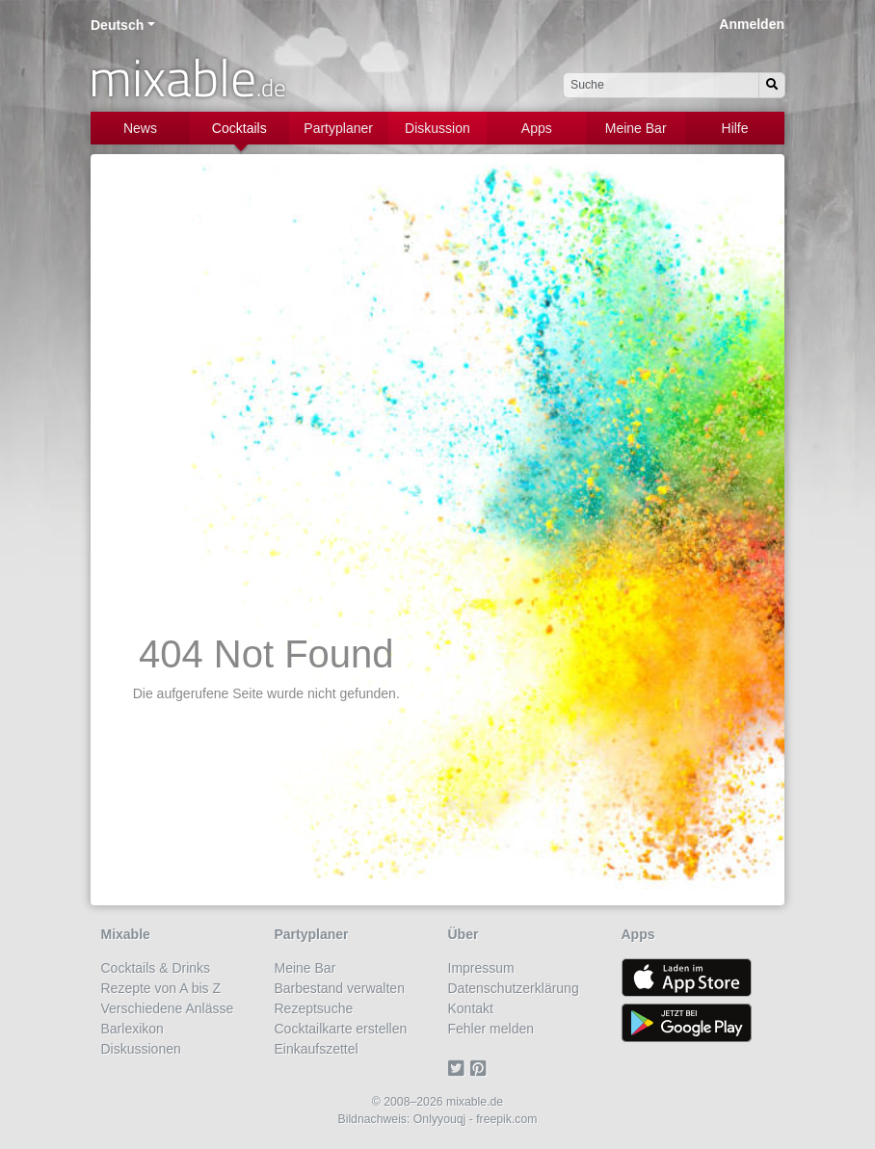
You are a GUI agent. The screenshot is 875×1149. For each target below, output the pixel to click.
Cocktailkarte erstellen (341, 1028)
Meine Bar (636, 128)
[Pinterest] (481, 1069)
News (140, 128)
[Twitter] (459, 1069)
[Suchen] (771, 85)
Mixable (125, 934)
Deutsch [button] (117, 25)
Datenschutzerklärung (513, 988)
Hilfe (735, 128)
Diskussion (437, 128)
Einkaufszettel (316, 1049)
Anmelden (751, 24)
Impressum (481, 968)
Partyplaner (338, 128)
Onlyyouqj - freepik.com (475, 1119)
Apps (536, 128)
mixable (187, 77)
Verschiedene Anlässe (167, 1008)
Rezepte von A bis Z (161, 988)
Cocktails (239, 128)
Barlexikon (132, 1028)
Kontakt (470, 1008)
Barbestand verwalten (340, 988)
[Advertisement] (437, 313)
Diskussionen (141, 1049)
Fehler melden (491, 1028)
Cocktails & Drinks (156, 968)
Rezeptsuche (314, 1008)
